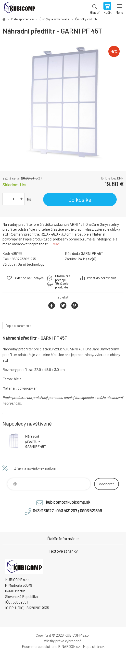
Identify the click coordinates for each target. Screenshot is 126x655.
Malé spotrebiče (22, 19)
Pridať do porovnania (101, 278)
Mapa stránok (93, 646)
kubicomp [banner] (19, 8)
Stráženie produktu (61, 285)
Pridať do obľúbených (28, 278)
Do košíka (79, 199)
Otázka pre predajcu (62, 278)
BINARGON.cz (69, 646)
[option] (63, 103)
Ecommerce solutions (39, 646)
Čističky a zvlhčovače (54, 19)
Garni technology (31, 264)
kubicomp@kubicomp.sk (68, 502)
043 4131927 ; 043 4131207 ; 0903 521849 (67, 510)
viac (56, 244)
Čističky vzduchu (87, 19)
